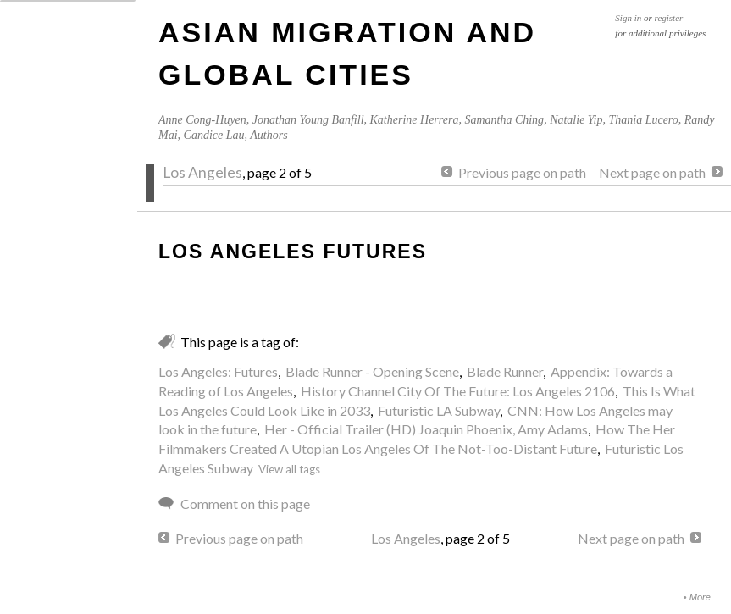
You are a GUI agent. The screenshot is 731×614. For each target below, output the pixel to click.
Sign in (628, 18)
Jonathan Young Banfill (308, 119)
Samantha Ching (504, 119)
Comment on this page (245, 503)
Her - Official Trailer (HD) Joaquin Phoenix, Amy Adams (426, 429)
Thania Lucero (643, 119)
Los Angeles (202, 172)
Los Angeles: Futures (218, 371)
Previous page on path (522, 172)
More (700, 597)
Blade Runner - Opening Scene (372, 371)
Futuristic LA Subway (439, 410)
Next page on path (652, 172)
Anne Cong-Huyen (202, 119)
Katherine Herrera (414, 119)
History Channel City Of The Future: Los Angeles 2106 (458, 391)
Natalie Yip (576, 119)
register (669, 18)
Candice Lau (214, 135)
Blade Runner (505, 371)
